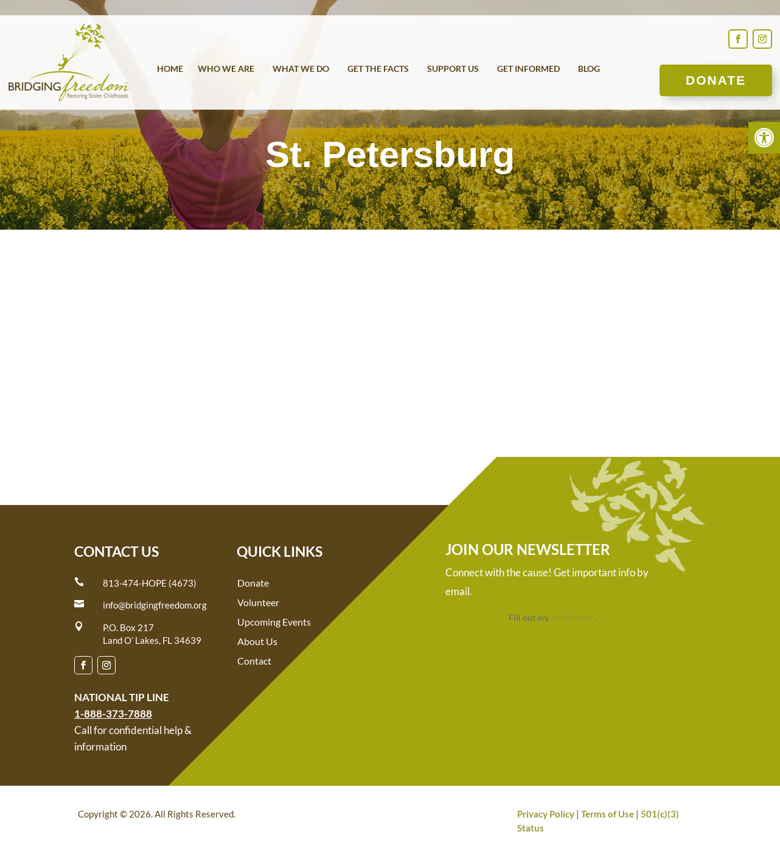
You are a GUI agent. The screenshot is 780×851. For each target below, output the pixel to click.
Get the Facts (378, 69)
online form (573, 617)
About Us (257, 641)
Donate (716, 80)
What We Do (301, 69)
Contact (254, 660)
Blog (589, 69)
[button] (764, 138)
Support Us (453, 69)
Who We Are (226, 69)
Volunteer (258, 602)
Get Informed (528, 69)
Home (170, 69)
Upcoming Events (274, 621)
